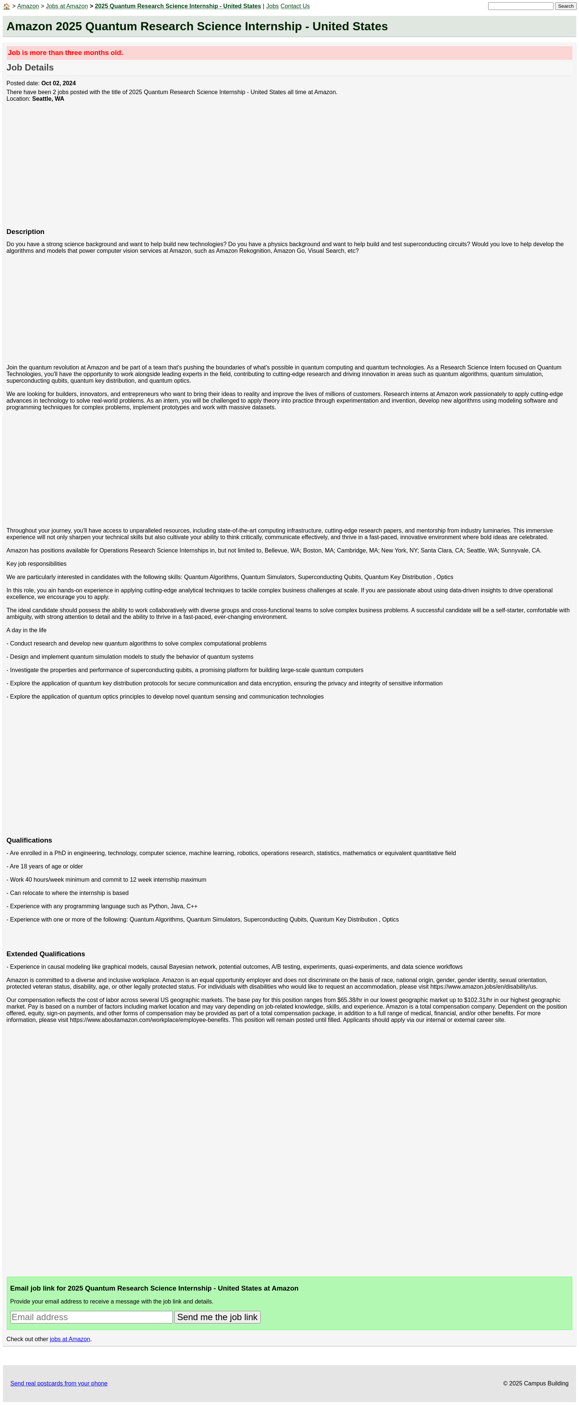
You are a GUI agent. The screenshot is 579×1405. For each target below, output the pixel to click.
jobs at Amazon (70, 1339)
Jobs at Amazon (67, 6)
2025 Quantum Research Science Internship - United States (178, 6)
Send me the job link (217, 1317)
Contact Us (295, 6)
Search (565, 6)
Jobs (272, 6)
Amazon (28, 6)
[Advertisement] (228, 169)
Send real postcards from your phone (58, 1383)
